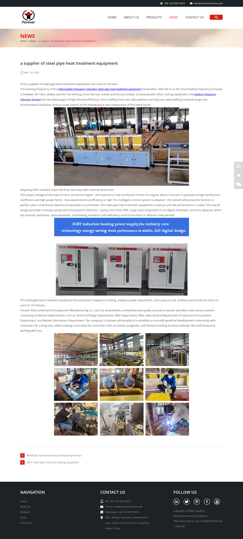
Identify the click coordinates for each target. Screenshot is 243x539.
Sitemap (180, 526)
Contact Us (194, 17)
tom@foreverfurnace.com (208, 3)
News (173, 17)
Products (154, 17)
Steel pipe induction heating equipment (56, 462)
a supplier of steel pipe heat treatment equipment (67, 41)
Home (112, 17)
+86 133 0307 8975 (128, 512)
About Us (131, 17)
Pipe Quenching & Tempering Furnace (60, 455)
